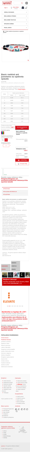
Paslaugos (6, 392)
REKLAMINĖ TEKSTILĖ (10, 20)
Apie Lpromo (20, 400)
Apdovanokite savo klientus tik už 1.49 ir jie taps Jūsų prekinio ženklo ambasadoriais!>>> (14, 319)
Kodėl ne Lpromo (21, 398)
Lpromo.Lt (3, 446)
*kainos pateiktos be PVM (6, 398)
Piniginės (4, 179)
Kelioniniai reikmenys (16, 180)
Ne (6, 140)
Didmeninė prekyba (22, 380)
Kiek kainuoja (6, 410)
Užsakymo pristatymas (8, 417)
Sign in (5, 7)
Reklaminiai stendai (8, 382)
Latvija (4, 432)
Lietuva (5, 431)
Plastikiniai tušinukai (6, 339)
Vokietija (5, 437)
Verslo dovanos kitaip (22, 382)
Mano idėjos (16, 7)
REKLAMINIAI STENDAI (10, 16)
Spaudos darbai (7, 386)
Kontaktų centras (21, 403)
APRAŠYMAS (6, 188)
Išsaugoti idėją (22, 164)
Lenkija (5, 434)
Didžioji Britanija (7, 436)
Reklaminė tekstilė (8, 384)
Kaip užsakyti (6, 412)
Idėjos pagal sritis (8, 387)
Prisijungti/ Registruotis (8, 408)
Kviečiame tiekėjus (21, 387)
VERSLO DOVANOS (9, 12)
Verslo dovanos (4, 337)
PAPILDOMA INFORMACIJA (10, 191)
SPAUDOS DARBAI (9, 23)
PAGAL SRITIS (7, 27)
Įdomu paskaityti (21, 401)
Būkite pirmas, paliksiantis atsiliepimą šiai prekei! (12, 83)
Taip (3, 140)
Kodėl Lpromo (20, 396)
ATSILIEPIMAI (6, 194)
